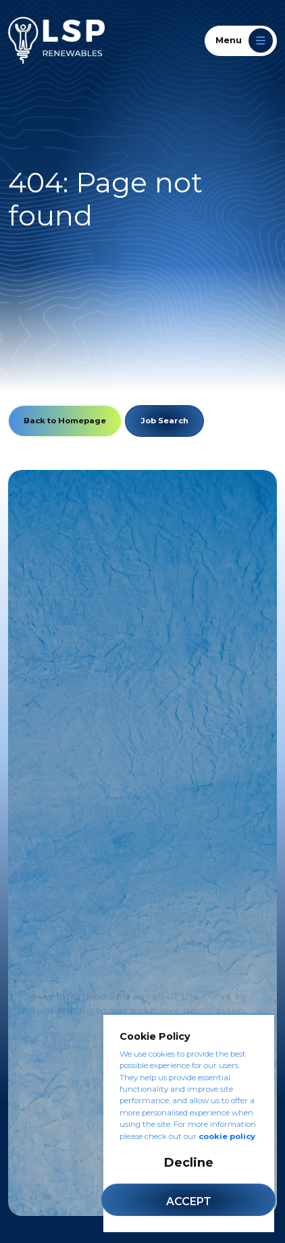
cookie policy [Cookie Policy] (227, 1136)
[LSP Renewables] (56, 41)
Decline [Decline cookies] (188, 1162)
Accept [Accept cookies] (188, 1201)
